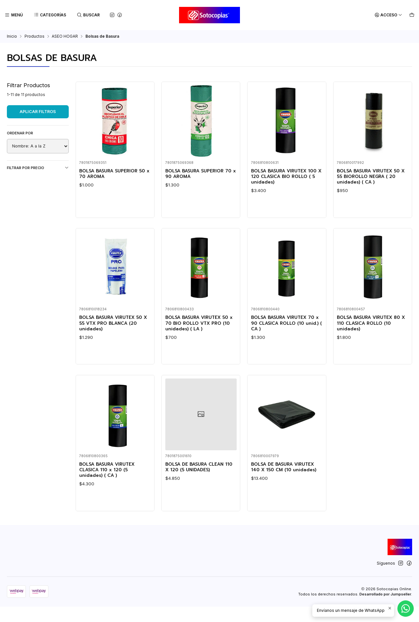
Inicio (12, 36)
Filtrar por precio (38, 167)
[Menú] (14, 15)
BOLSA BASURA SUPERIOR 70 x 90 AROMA (198, 174)
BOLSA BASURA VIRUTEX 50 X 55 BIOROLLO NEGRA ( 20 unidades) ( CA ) (371, 177)
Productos (35, 36)
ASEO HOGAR (65, 36)
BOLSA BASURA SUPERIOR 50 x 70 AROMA (112, 174)
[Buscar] (87, 15)
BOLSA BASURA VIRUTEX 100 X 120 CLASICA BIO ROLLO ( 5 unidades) (283, 177)
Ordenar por (20, 133)
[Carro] (412, 15)
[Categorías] (49, 15)
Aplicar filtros (38, 111)
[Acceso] (389, 15)
